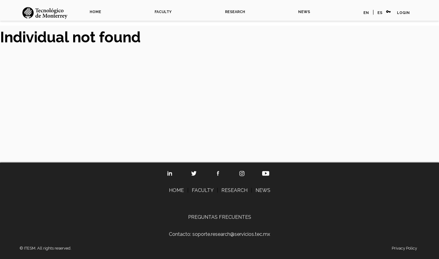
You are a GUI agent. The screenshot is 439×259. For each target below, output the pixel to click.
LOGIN (403, 13)
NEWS (304, 12)
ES (379, 13)
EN (366, 13)
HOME (95, 12)
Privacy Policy (404, 248)
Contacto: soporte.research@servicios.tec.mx (219, 234)
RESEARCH (235, 12)
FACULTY (163, 12)
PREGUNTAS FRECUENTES (219, 217)
